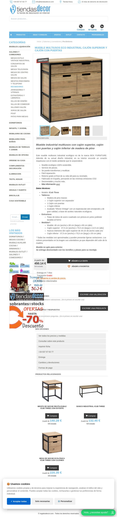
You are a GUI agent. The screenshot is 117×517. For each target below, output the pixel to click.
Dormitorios (15, 123)
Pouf (13, 113)
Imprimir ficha (44, 346)
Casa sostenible (17, 201)
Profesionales (98, 35)
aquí (58, 184)
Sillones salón (18, 107)
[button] (104, 57)
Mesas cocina (16, 240)
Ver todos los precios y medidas (52, 336)
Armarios (14, 249)
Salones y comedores (52, 42)
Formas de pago (46, 368)
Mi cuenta (92, 27)
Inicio (39, 42)
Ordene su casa (17, 160)
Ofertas (57, 35)
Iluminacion (15, 174)
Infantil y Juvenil (18, 128)
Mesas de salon (19, 78)
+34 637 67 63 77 (46, 352)
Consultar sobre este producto (51, 341)
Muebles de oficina (19, 155)
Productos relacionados (47, 281)
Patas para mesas (19, 116)
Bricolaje (14, 195)
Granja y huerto (17, 190)
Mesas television (19, 69)
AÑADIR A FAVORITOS (78, 266)
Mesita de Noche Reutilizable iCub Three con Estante (52, 407)
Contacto (81, 27)
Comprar (52, 416)
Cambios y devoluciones (49, 362)
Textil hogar (15, 179)
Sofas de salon (18, 110)
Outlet (69, 35)
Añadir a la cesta (78, 261)
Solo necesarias (42, 501)
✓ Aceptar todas (19, 501)
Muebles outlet (17, 185)
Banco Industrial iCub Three (91, 406)
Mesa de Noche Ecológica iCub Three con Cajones (52, 459)
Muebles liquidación (19, 47)
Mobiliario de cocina (19, 134)
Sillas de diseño (19, 101)
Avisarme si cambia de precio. (51, 278)
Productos (20, 35)
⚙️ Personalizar (65, 501)
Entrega (42, 357)
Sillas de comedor (20, 104)
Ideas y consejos (40, 35)
